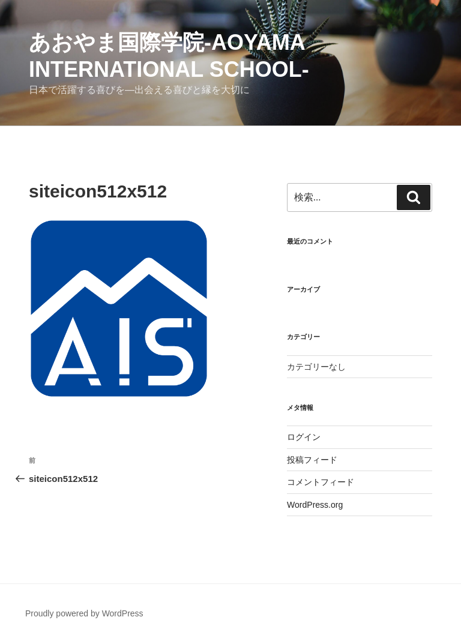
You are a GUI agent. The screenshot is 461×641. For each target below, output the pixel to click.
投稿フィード (312, 460)
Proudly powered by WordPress (84, 613)
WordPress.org (315, 505)
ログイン (304, 437)
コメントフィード (320, 482)
